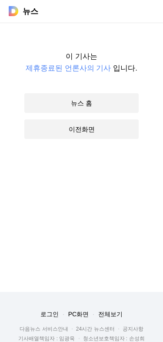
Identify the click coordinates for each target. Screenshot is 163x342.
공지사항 (133, 329)
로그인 (49, 314)
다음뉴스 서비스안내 (44, 329)
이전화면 (82, 129)
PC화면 (78, 314)
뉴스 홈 (81, 103)
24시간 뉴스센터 (95, 329)
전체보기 (110, 314)
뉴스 (30, 11)
